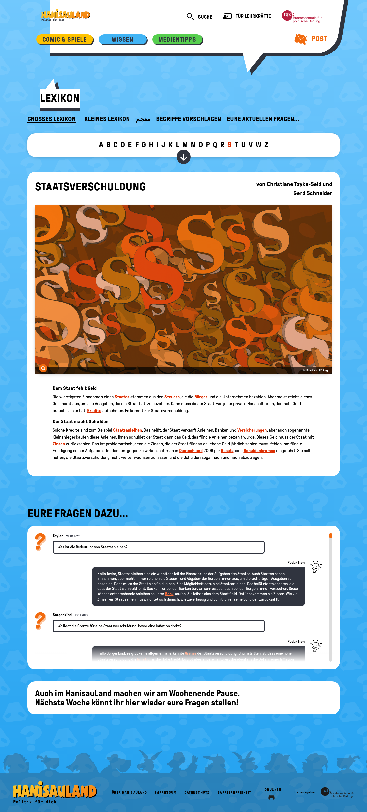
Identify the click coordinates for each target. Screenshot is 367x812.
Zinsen (59, 443)
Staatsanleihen (127, 430)
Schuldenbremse (259, 450)
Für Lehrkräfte (247, 17)
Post (310, 38)
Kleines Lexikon (107, 119)
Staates (122, 396)
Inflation (144, 659)
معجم (143, 119)
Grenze (190, 653)
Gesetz (227, 450)
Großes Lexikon (51, 119)
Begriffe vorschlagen (188, 119)
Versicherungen (252, 430)
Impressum (166, 792)
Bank (169, 594)
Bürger (200, 396)
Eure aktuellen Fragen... (263, 119)
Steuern (172, 396)
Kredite (94, 410)
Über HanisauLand (129, 792)
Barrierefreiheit (234, 792)
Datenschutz (197, 792)
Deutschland (191, 450)
